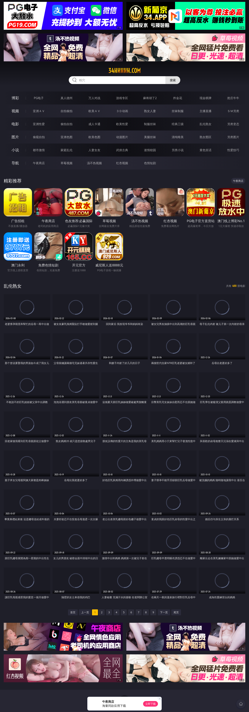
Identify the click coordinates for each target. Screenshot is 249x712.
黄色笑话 (205, 150)
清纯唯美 (178, 137)
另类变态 (233, 124)
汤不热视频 (94, 163)
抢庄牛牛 (233, 98)
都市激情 (39, 150)
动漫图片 (122, 137)
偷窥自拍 (39, 137)
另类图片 (233, 137)
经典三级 (178, 124)
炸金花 (177, 98)
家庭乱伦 (66, 150)
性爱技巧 (233, 150)
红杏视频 (122, 163)
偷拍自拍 (66, 124)
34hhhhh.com (124, 70)
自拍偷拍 (66, 111)
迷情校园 (150, 150)
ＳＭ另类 (233, 111)
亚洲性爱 (39, 124)
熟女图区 (205, 137)
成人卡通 (94, 124)
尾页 (176, 612)
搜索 (173, 80)
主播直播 (205, 111)
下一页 (164, 612)
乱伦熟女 (205, 124)
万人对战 (94, 98)
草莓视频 (66, 163)
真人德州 (66, 98)
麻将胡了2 (150, 98)
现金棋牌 (205, 98)
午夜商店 (39, 163)
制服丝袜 (150, 124)
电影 (15, 123)
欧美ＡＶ (94, 111)
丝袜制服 (178, 111)
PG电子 (39, 98)
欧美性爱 (122, 124)
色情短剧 (150, 163)
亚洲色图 (66, 137)
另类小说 (178, 150)
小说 (15, 149)
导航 (15, 162)
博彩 (15, 97)
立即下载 (150, 703)
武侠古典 (122, 150)
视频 (15, 110)
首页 (72, 612)
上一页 (85, 612)
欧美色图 (94, 137)
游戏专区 (122, 98)
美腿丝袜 (150, 137)
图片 (15, 136)
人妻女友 (94, 150)
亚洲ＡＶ (39, 111)
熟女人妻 (150, 111)
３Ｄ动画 (122, 111)
